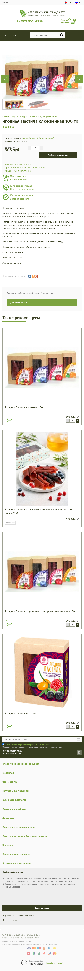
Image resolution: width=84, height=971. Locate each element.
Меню (5, 2)
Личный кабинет (65, 21)
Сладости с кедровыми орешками (26, 117)
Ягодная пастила (50, 117)
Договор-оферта (10, 920)
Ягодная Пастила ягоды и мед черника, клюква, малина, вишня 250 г (39, 511)
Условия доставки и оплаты (19, 164)
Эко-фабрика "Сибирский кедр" (38, 138)
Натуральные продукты (15, 791)
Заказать (10, 522)
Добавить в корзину (58, 155)
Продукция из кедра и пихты (18, 827)
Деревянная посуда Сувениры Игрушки (25, 836)
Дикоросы (8, 818)
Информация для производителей (18, 916)
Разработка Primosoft (54, 963)
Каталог (5, 117)
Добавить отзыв (18, 302)
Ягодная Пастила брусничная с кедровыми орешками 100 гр (41, 611)
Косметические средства (16, 854)
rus (78, 2)
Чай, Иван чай (10, 782)
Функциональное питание (17, 863)
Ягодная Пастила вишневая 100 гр (25, 407)
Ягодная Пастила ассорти (20, 713)
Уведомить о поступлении (18, 170)
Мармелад (8, 772)
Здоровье (7, 845)
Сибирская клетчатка (14, 800)
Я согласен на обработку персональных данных (26, 745)
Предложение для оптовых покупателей (25, 167)
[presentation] (8, 74)
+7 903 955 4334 (29, 21)
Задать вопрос (42, 908)
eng (68, 2)
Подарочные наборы (14, 809)
